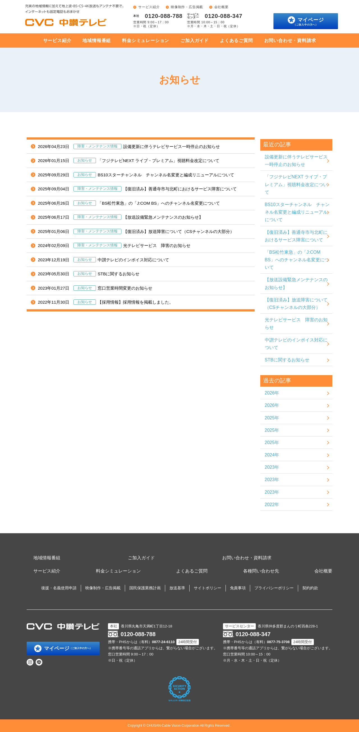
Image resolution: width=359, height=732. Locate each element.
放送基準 (177, 588)
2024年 (272, 454)
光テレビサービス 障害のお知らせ (114, 245)
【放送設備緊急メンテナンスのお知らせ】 (120, 217)
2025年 (272, 417)
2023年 (272, 467)
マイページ (308, 21)
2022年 (272, 504)
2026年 (272, 393)
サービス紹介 (149, 7)
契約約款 (310, 588)
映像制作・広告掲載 (187, 7)
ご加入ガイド (194, 40)
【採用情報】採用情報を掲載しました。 (105, 302)
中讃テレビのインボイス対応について (103, 260)
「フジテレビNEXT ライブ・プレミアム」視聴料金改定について (128, 160)
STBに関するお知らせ (88, 274)
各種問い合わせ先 (261, 571)
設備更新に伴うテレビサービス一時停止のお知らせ (129, 146)
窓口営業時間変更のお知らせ (95, 288)
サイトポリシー (207, 588)
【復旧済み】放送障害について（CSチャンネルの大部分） (136, 231)
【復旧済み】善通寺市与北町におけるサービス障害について (137, 189)
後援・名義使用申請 (59, 588)
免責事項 (238, 588)
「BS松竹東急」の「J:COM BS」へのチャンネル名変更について (129, 203)
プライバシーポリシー (274, 588)
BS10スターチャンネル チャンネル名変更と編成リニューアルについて (136, 175)
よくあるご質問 (236, 40)
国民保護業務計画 (145, 588)
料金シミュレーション (145, 40)
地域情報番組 (96, 40)
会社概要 (221, 7)
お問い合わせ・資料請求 (290, 40)
